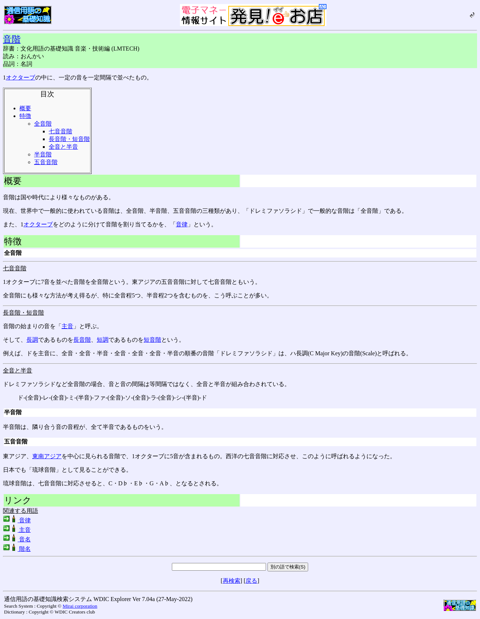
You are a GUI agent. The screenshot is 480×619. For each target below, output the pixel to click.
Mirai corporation (80, 606)
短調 (102, 340)
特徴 (25, 116)
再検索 (231, 581)
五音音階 (46, 162)
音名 (17, 539)
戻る (251, 581)
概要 (25, 108)
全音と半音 (63, 147)
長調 (32, 340)
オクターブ (20, 77)
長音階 (82, 340)
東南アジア (47, 456)
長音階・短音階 (69, 139)
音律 (182, 224)
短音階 (152, 340)
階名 (17, 549)
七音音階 (60, 131)
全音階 (43, 124)
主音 (67, 326)
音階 (12, 39)
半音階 (43, 154)
